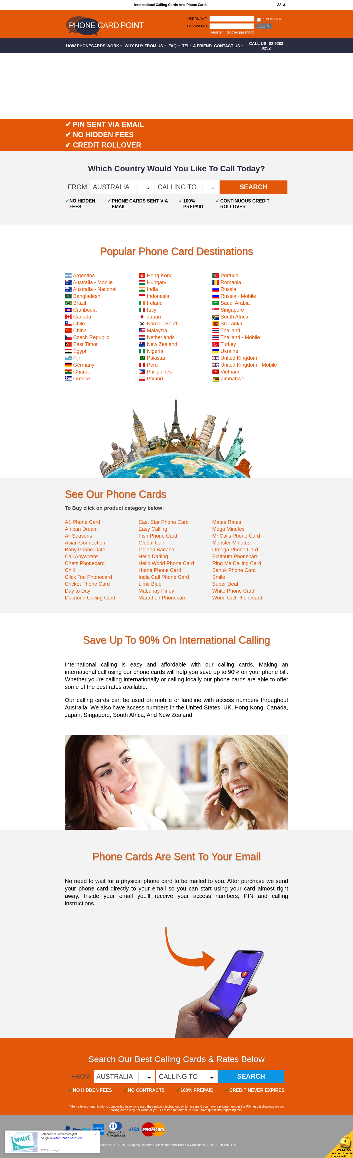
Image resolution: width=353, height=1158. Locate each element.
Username (197, 19)
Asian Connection (85, 543)
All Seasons (78, 536)
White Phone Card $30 (67, 1138)
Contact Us (228, 46)
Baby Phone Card (85, 550)
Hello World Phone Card (166, 563)
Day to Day (77, 591)
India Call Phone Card (164, 577)
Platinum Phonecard (235, 556)
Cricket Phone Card (87, 584)
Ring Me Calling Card (236, 563)
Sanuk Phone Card (234, 570)
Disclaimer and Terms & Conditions (180, 1145)
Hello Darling (153, 556)
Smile (218, 577)
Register (216, 32)
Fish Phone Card (158, 536)
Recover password (239, 32)
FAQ (174, 46)
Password (197, 26)
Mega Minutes (228, 529)
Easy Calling (153, 529)
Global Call (151, 543)
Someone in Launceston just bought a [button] (61, 1136)
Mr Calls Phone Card (236, 536)
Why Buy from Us (145, 46)
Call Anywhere (81, 556)
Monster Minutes (231, 543)
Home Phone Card (160, 570)
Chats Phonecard (85, 563)
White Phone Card (233, 591)
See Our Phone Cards (115, 494)
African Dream (81, 529)
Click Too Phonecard (88, 577)
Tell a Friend (197, 46)
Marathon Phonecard (163, 598)
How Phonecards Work (94, 46)
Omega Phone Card (235, 550)
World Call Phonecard (237, 598)
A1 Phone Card (82, 522)
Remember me (270, 19)
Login (263, 26)
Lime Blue (150, 584)
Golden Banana (156, 550)
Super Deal (225, 584)
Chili (70, 570)
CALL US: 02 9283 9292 (266, 45)
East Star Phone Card (164, 522)
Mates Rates (226, 522)
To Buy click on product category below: (114, 508)
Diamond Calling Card (90, 598)
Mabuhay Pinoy (156, 591)
